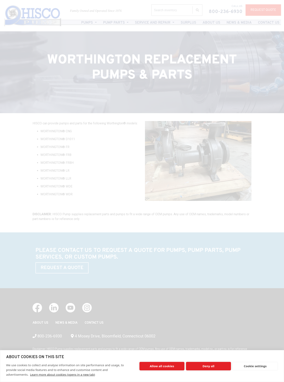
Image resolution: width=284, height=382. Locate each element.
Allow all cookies (162, 366)
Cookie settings (255, 366)
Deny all (208, 366)
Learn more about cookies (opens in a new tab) (62, 374)
